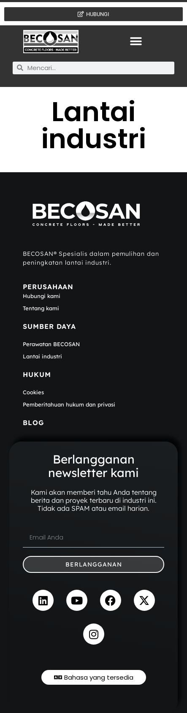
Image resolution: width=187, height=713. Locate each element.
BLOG (33, 422)
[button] (136, 41)
